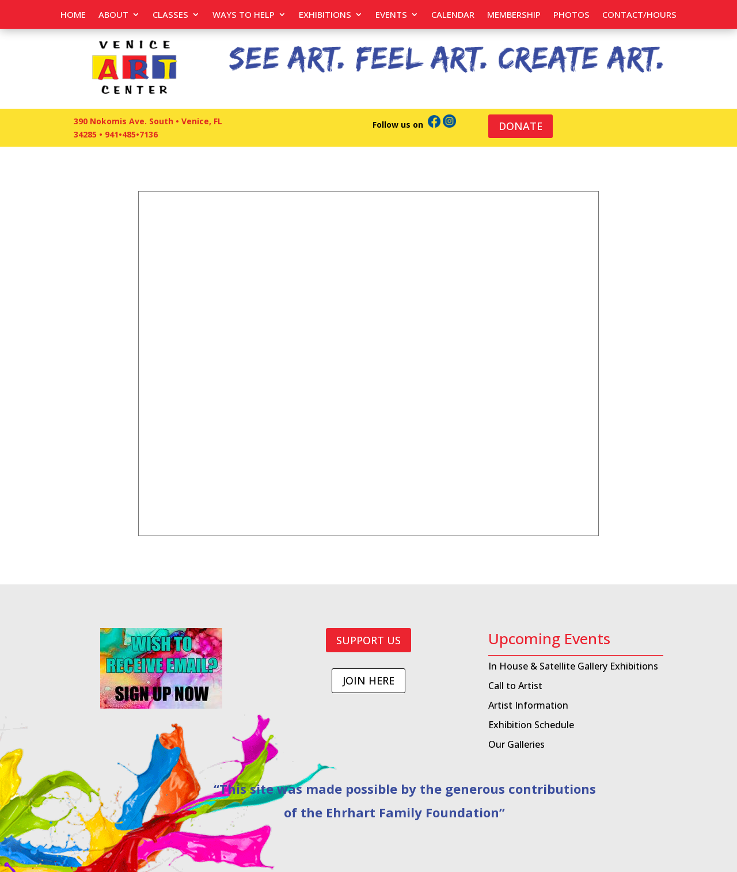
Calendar (452, 15)
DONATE (520, 126)
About (113, 15)
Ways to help (243, 15)
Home (73, 15)
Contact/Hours (639, 15)
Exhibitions (325, 15)
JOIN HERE (368, 680)
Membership (514, 15)
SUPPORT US (368, 640)
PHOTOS (571, 15)
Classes (170, 15)
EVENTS (391, 15)
